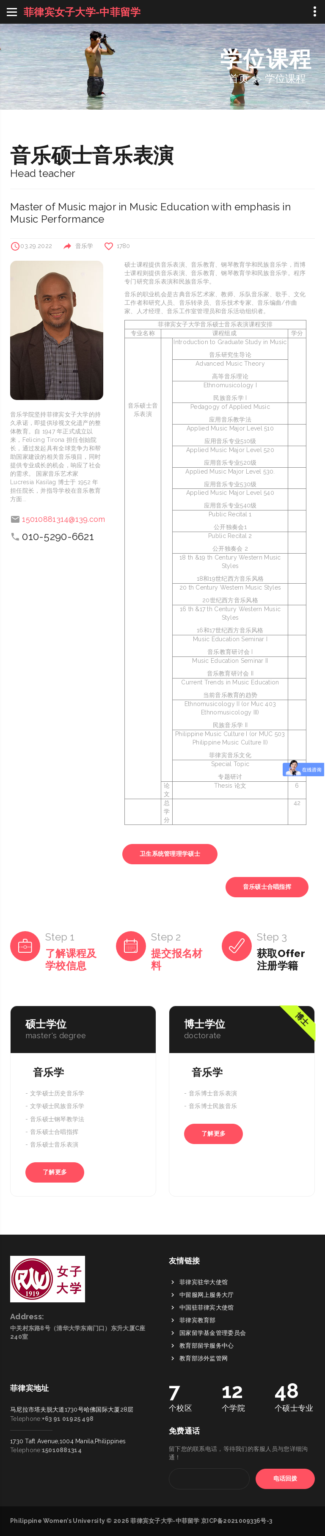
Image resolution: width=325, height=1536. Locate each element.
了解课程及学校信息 (70, 959)
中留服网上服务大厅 (206, 1358)
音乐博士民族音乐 (213, 1106)
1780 (123, 246)
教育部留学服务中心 (206, 1409)
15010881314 (62, 1387)
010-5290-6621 (58, 536)
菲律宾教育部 (197, 1384)
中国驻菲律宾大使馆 (206, 1371)
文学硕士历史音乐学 (57, 1093)
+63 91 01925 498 (68, 1355)
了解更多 (55, 1172)
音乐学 (84, 246)
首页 (239, 78)
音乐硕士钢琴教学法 (57, 1119)
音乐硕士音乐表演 (54, 1145)
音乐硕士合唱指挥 (267, 886)
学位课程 (285, 78)
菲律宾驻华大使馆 (203, 1346)
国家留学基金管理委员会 (212, 1396)
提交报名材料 (176, 959)
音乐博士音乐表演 (213, 1093)
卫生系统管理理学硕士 (170, 853)
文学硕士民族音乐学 (57, 1106)
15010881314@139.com (63, 519)
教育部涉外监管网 (203, 1422)
